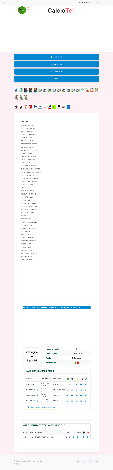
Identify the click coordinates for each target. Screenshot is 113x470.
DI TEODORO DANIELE (29, 181)
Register (108, 2)
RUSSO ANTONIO (27, 244)
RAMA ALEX (25, 234)
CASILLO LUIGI (26, 138)
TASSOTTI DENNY (27, 247)
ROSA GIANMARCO (28, 238)
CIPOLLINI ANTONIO (28, 147)
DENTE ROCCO (26, 163)
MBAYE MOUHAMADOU (29, 209)
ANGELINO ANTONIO (28, 125)
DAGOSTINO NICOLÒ (28, 156)
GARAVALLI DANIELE (28, 191)
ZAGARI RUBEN (26, 259)
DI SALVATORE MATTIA (29, 175)
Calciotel (17, 464)
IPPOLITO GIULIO (27, 197)
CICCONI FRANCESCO (29, 144)
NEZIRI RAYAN (26, 219)
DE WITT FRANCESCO (29, 159)
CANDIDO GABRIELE (28, 134)
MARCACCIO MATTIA (29, 206)
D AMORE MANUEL (28, 153)
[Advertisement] (56, 32)
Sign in (97, 2)
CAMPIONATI (56, 57)
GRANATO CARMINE (28, 194)
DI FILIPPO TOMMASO (29, 166)
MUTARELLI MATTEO (28, 213)
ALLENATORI (56, 71)
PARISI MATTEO (26, 225)
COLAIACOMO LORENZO (30, 150)
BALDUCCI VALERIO (28, 128)
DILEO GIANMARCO (28, 184)
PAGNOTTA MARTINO (29, 222)
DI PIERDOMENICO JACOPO (31, 172)
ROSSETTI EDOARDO (28, 241)
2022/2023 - (32, 401)
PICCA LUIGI (25, 231)
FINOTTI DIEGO (26, 188)
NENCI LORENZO (27, 216)
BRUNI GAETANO (27, 131)
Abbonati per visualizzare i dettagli (41, 407)
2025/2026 (30, 384)
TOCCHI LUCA (26, 250)
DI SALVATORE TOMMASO (30, 178)
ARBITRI (57, 79)
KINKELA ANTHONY (28, 200)
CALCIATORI (56, 64)
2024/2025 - (32, 390)
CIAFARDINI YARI (27, 141)
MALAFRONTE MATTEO (29, 203)
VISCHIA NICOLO (27, 256)
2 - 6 (68, 437)
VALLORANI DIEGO (27, 253)
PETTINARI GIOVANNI (28, 228)
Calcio (60, 9)
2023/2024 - (32, 395)
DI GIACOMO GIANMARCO (30, 169)
